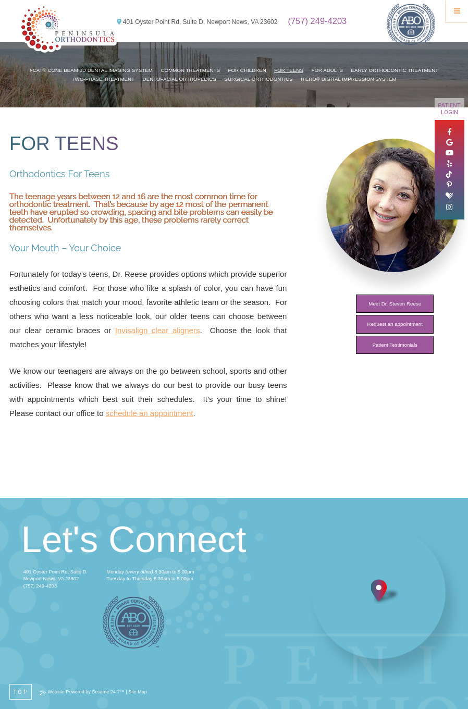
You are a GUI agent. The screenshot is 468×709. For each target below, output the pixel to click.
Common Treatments (190, 70)
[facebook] (449, 132)
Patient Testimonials (394, 345)
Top (21, 692)
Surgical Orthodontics (258, 79)
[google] (449, 143)
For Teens (288, 70)
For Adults (327, 70)
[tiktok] (449, 174)
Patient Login (449, 109)
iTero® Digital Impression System (348, 79)
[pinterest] (449, 185)
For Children (247, 70)
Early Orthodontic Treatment (395, 70)
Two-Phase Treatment (103, 79)
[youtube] (449, 153)
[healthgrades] (449, 196)
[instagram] (449, 207)
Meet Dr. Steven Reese (394, 304)
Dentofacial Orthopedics (179, 79)
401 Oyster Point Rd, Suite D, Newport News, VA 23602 (197, 22)
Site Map (137, 691)
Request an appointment (395, 324)
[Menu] (457, 11)
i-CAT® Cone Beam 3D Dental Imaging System (91, 70)
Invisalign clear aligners (157, 330)
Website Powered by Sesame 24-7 (82, 692)
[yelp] (449, 164)
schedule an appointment (149, 413)
